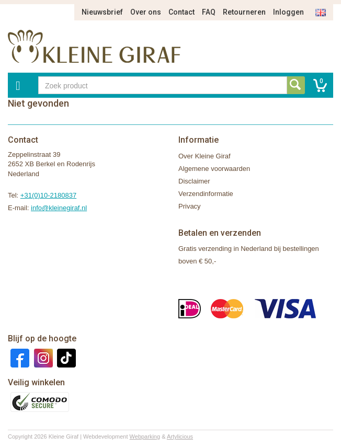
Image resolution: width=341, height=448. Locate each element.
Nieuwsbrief (102, 12)
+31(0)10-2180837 (48, 195)
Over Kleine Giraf (204, 156)
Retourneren (244, 12)
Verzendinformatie (205, 194)
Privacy (189, 206)
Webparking (145, 436)
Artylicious (180, 436)
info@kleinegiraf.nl (59, 208)
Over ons (145, 12)
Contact (181, 12)
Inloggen (288, 12)
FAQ (208, 12)
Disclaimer (194, 181)
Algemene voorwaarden (214, 169)
